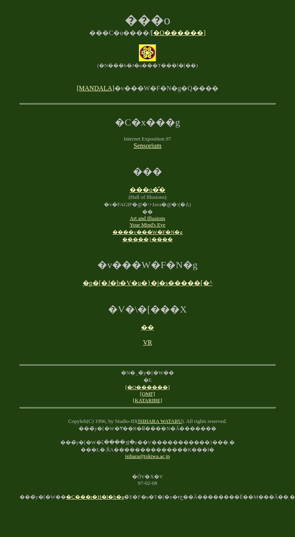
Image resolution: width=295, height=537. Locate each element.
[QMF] (147, 394)
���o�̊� (147, 189)
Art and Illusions (147, 218)
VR (147, 342)
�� (147, 327)
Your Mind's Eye (147, 225)
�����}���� (147, 239)
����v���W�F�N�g (147, 232)
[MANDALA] (95, 88)
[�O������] (178, 32)
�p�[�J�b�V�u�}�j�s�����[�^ (147, 283)
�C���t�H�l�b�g (95, 497)
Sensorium (147, 145)
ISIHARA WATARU (160, 421)
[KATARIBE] (147, 400)
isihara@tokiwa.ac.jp (147, 456)
